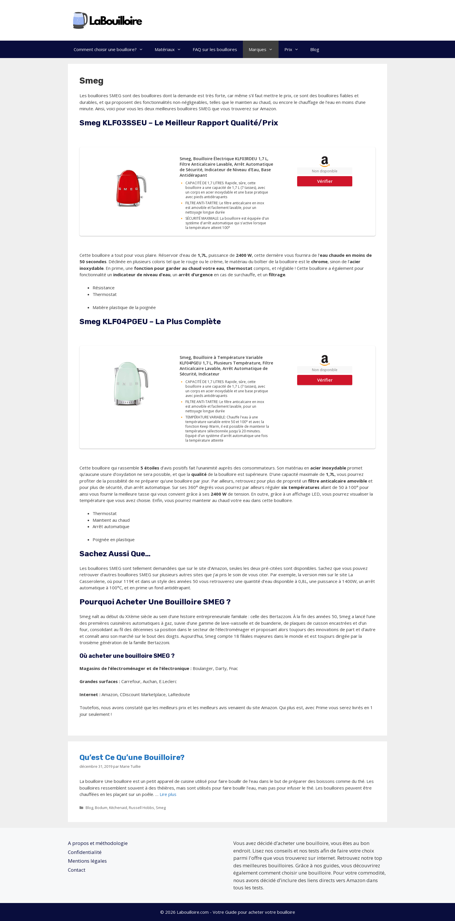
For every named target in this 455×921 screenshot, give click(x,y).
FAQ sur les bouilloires (215, 49)
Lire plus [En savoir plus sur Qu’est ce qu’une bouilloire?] (168, 794)
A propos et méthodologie (98, 843)
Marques (264, 49)
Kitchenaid (118, 807)
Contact (76, 869)
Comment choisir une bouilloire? (111, 49)
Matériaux (171, 49)
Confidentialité (85, 852)
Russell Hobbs (141, 807)
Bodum (101, 807)
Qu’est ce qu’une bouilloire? (132, 757)
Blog (314, 49)
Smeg (161, 807)
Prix (294, 49)
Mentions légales (87, 860)
